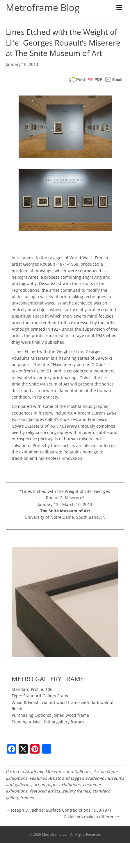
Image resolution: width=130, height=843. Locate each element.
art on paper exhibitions (57, 784)
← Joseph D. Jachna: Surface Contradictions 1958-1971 (59, 810)
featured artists (45, 791)
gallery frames (76, 791)
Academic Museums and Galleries (58, 771)
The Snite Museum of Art (65, 511)
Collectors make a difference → (94, 816)
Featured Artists (45, 778)
